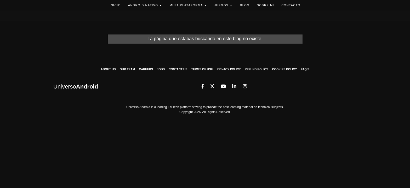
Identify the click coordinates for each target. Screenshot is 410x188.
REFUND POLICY (256, 69)
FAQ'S (305, 69)
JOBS (161, 69)
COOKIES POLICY (284, 69)
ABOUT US (108, 69)
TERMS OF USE (202, 69)
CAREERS (146, 69)
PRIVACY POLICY (229, 69)
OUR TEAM (127, 69)
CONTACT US (178, 69)
